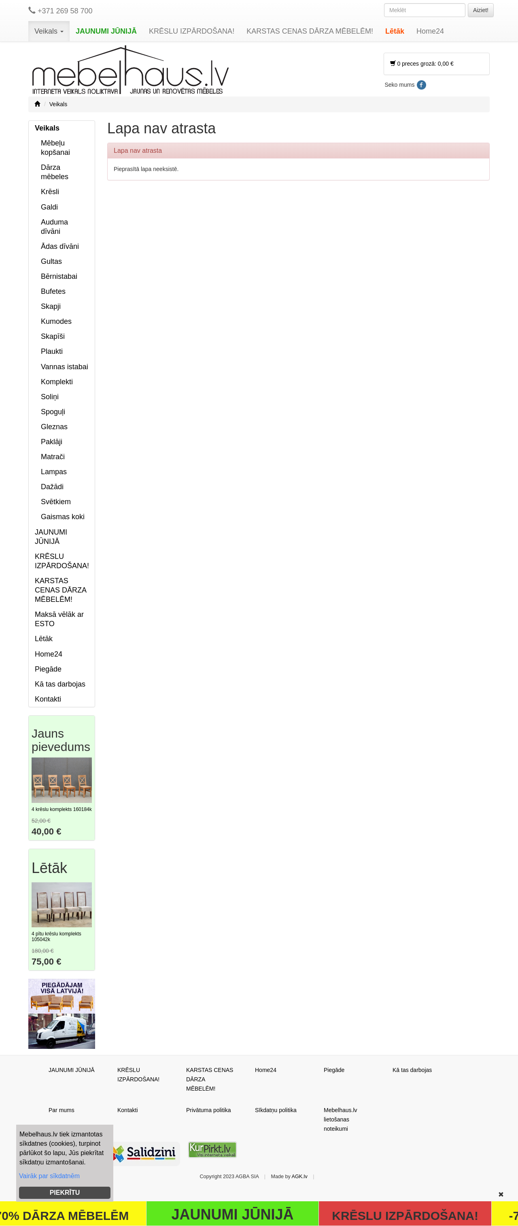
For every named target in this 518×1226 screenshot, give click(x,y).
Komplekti (57, 382)
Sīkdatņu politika (276, 1110)
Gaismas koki (63, 517)
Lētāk (394, 31)
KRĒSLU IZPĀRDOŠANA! (191, 31)
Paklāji (51, 442)
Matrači (53, 457)
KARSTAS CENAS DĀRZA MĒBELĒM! (309, 31)
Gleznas (54, 427)
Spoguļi (53, 412)
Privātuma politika (208, 1110)
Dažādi (52, 487)
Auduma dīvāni (54, 226)
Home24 (430, 31)
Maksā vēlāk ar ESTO (59, 619)
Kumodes (56, 321)
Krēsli (50, 192)
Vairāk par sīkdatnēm (49, 1176)
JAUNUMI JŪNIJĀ (106, 31)
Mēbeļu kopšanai (55, 147)
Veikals (49, 31)
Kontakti (48, 699)
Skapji (51, 306)
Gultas (51, 261)
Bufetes (53, 291)
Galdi (49, 207)
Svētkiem (56, 502)
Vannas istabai (64, 367)
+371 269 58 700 (60, 10)
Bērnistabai (59, 276)
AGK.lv (300, 1176)
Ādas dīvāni (60, 246)
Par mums (61, 1110)
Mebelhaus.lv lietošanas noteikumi (340, 1119)
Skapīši (53, 336)
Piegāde (48, 669)
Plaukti (52, 351)
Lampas (54, 472)
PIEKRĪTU (65, 1192)
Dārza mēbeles (54, 172)
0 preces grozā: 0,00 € (422, 63)
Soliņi (50, 397)
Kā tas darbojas (60, 684)
